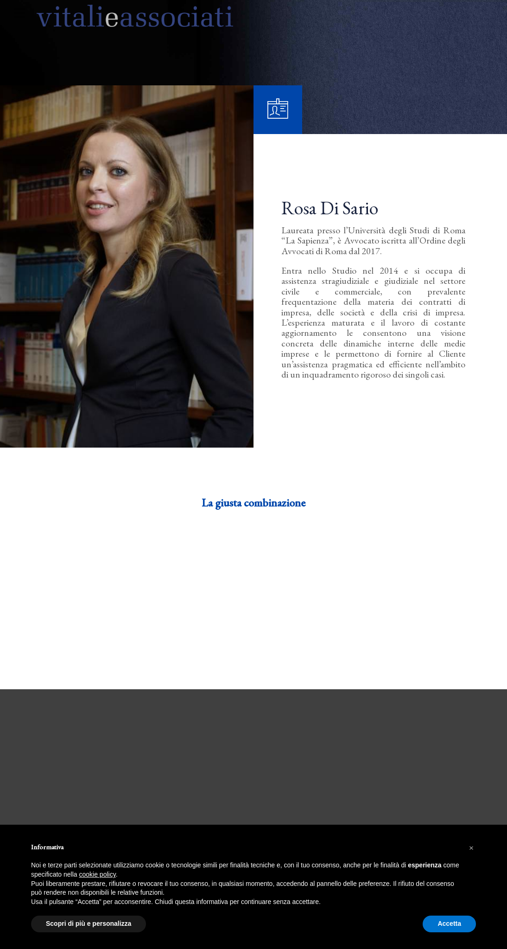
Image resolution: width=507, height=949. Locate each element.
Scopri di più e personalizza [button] (88, 923)
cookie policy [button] (97, 874)
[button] (471, 847)
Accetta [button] (449, 923)
